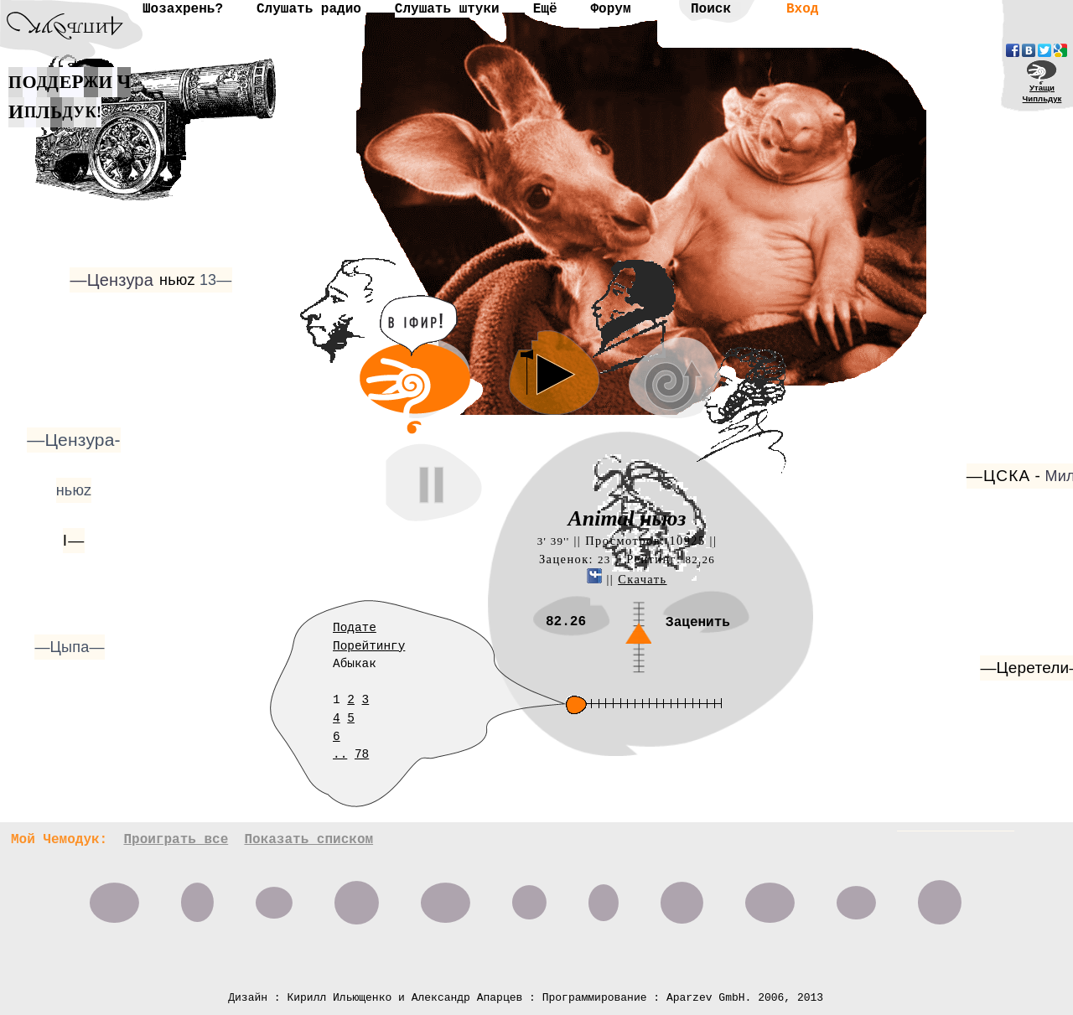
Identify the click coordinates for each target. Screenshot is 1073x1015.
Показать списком (308, 839)
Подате (354, 627)
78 (362, 754)
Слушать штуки (447, 9)
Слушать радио (309, 9)
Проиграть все (175, 839)
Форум (610, 9)
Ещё (545, 9)
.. (340, 754)
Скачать (642, 579)
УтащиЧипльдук (1042, 93)
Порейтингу (369, 646)
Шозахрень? (183, 9)
